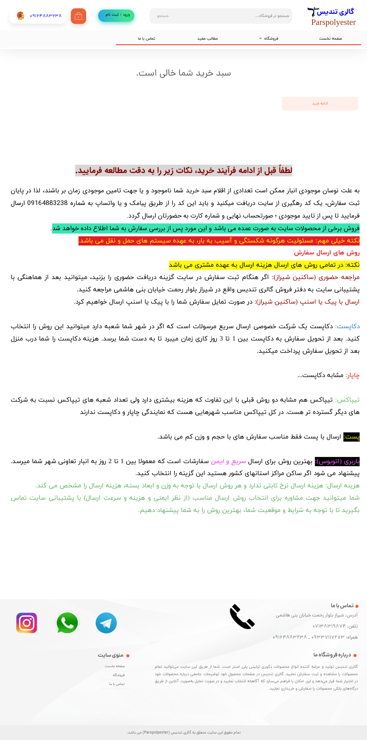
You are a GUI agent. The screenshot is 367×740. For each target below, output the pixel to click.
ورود (126, 15)
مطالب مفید (207, 38)
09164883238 (290, 637)
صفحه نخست (330, 38)
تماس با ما (146, 38)
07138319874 (328, 626)
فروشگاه (271, 38)
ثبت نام (112, 15)
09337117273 (328, 637)
